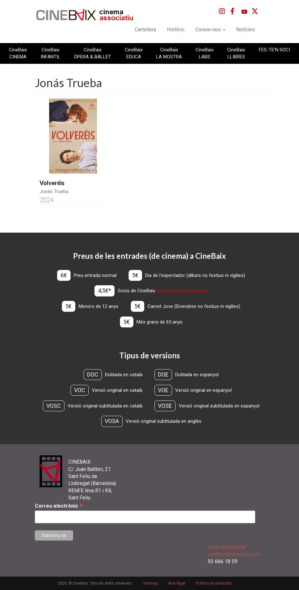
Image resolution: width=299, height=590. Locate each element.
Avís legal (176, 583)
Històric (175, 29)
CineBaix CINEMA (18, 53)
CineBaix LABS (204, 53)
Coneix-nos (210, 29)
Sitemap (150, 583)
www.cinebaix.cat (227, 547)
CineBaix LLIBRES (236, 53)
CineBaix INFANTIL (50, 53)
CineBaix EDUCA (134, 53)
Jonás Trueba (54, 191)
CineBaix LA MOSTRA (169, 53)
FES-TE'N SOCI (274, 50)
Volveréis (52, 182)
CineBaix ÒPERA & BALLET (92, 53)
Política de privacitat (214, 583)
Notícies (245, 29)
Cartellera (145, 29)
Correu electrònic (59, 506)
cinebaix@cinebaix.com (234, 554)
